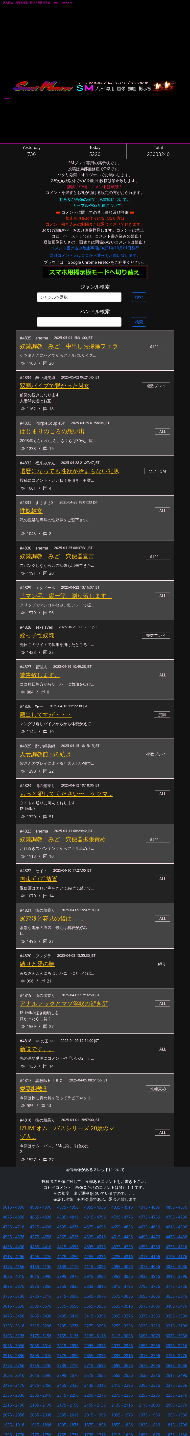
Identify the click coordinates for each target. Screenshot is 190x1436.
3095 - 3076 (149, 1336)
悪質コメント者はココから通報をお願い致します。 (95, 255)
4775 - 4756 (149, 1217)
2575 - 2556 (95, 1375)
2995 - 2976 (95, 1345)
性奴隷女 (31, 510)
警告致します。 (40, 675)
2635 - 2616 (13, 1375)
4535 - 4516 (95, 1237)
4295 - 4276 (40, 1256)
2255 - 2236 (149, 1395)
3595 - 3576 (40, 1306)
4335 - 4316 (176, 1246)
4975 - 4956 (68, 1207)
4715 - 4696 (40, 1227)
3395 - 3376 (122, 1316)
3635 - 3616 (176, 1296)
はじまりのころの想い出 (52, 431)
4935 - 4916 (122, 1207)
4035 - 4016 (13, 1276)
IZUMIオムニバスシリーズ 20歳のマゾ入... (67, 1132)
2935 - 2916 (176, 1345)
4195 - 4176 (176, 1256)
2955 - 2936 (149, 1345)
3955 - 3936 (122, 1276)
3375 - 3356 (149, 1316)
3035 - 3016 (40, 1345)
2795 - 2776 (176, 1355)
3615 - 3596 (13, 1306)
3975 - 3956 (95, 1276)
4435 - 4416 (40, 1246)
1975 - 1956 (149, 1415)
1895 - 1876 (68, 1425)
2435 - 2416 (95, 1385)
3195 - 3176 (13, 1336)
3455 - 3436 (40, 1316)
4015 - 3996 (40, 1276)
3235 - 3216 (149, 1326)
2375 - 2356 (176, 1385)
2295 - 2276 (95, 1395)
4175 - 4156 (13, 1266)
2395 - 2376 (149, 1385)
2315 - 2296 (68, 1395)
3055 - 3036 (13, 1345)
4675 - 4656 (95, 1227)
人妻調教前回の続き (45, 754)
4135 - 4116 (68, 1266)
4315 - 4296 (13, 1256)
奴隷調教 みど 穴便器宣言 (57, 556)
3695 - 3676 (95, 1296)
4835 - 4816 (68, 1217)
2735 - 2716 (68, 1365)
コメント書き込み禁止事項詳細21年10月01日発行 (95, 248)
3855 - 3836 (68, 1286)
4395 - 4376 (95, 1246)
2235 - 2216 (176, 1395)
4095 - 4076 (122, 1266)
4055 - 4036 (176, 1266)
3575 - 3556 (68, 1306)
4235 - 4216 (122, 1256)
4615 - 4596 (176, 1227)
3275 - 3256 (95, 1326)
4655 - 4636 (122, 1227)
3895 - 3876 (13, 1286)
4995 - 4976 (40, 1207)
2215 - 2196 (13, 1405)
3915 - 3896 (176, 1276)
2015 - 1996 (95, 1415)
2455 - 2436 (68, 1385)
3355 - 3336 (176, 1316)
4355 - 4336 (149, 1246)
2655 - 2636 (176, 1365)
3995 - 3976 (68, 1276)
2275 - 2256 (122, 1395)
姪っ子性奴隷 (37, 635)
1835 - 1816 (149, 1425)
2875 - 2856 (68, 1355)
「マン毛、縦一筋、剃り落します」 (66, 595)
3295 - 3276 (68, 1326)
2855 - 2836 (95, 1355)
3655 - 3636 (149, 1296)
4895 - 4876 (176, 1207)
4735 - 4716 (13, 1227)
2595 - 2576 (68, 1375)
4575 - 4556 (40, 1237)
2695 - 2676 (122, 1365)
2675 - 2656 (149, 1365)
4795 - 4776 (122, 1217)
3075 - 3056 (176, 1336)
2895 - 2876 (40, 1355)
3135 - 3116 (95, 1336)
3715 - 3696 (68, 1296)
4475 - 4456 (176, 1237)
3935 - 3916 (149, 1276)
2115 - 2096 (149, 1405)
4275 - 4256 (68, 1256)
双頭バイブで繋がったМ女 (54, 385)
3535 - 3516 (122, 1306)
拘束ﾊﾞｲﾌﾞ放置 (38, 879)
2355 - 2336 (13, 1395)
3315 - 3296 (40, 1326)
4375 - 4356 (122, 1246)
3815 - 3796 (122, 1286)
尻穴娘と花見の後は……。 (53, 918)
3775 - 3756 (176, 1286)
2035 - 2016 (68, 1415)
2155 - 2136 (95, 1405)
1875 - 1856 (95, 1425)
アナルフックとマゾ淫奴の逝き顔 (64, 1003)
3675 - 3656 (122, 1296)
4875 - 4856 (13, 1217)
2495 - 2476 (13, 1385)
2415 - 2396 (122, 1385)
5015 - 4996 (13, 1207)
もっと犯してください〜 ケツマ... (66, 793)
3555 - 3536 (95, 1306)
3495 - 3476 (176, 1306)
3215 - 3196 (176, 1326)
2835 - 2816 (122, 1355)
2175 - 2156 (68, 1405)
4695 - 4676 (68, 1227)
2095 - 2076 (176, 1405)
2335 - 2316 (40, 1395)
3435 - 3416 (68, 1316)
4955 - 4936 (95, 1207)
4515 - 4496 (122, 1237)
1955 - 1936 (176, 1415)
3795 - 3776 (149, 1286)
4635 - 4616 (149, 1227)
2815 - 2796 (149, 1355)
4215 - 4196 (149, 1256)
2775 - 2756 (13, 1365)
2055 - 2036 (40, 1415)
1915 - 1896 (40, 1425)
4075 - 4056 (149, 1266)
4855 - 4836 (40, 1217)
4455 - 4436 (13, 1246)
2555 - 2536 (122, 1375)
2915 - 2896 (13, 1355)
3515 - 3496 (149, 1306)
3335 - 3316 (13, 1326)
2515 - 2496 (176, 1375)
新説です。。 (37, 1049)
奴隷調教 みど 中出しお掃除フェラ (69, 346)
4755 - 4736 (176, 1217)
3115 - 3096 (122, 1336)
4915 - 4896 (149, 1207)
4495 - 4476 (149, 1237)
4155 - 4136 (40, 1266)
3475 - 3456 (13, 1316)
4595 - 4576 (13, 1237)
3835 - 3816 (95, 1286)
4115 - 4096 (95, 1266)
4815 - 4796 (95, 1217)
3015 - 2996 (68, 1345)
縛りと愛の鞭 (37, 964)
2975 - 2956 (122, 1345)
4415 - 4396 (68, 1246)
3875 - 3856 (40, 1286)
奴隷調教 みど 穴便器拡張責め (63, 839)
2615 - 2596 (40, 1375)
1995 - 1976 (122, 1415)
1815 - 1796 (176, 1425)
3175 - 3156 (40, 1336)
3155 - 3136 (68, 1336)
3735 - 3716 (40, 1296)
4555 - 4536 (68, 1237)
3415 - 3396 (95, 1316)
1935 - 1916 (13, 1425)
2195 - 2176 (40, 1405)
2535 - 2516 (149, 1375)
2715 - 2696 (95, 1365)
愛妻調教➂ (33, 1088)
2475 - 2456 (40, 1385)
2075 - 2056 (13, 1415)
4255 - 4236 (95, 1256)
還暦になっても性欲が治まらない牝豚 (69, 471)
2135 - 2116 (122, 1405)
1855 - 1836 (122, 1425)
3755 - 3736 (13, 1296)
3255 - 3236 (122, 1326)
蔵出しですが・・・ (46, 714)
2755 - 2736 (40, 1365)
